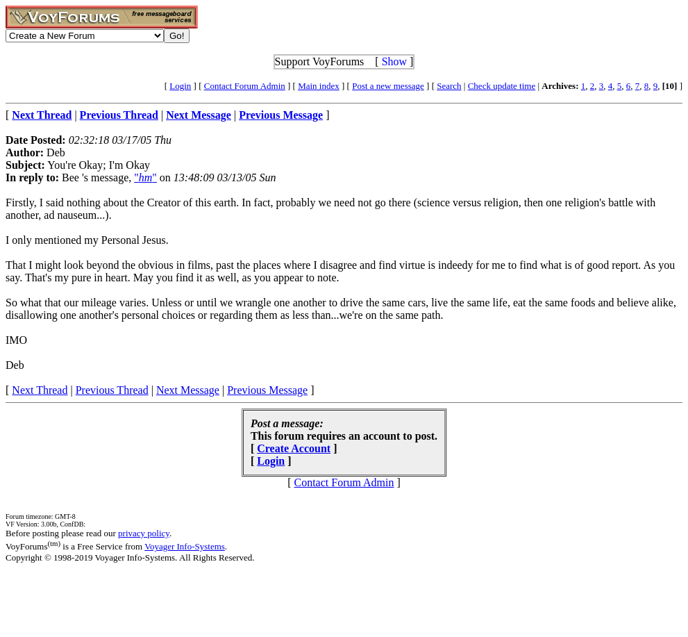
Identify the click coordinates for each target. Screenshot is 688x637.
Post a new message (388, 86)
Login (180, 86)
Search (449, 86)
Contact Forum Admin (244, 86)
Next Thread (39, 390)
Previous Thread (112, 390)
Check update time (501, 86)
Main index (318, 86)
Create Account (293, 448)
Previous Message (267, 390)
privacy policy (143, 533)
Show (394, 61)
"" (145, 177)
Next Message (187, 390)
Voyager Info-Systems (184, 546)
